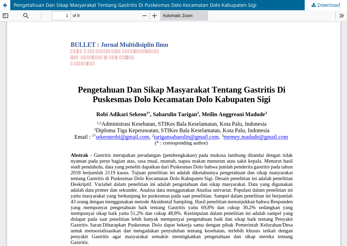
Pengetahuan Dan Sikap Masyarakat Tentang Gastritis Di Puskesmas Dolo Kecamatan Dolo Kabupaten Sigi (135, 5)
